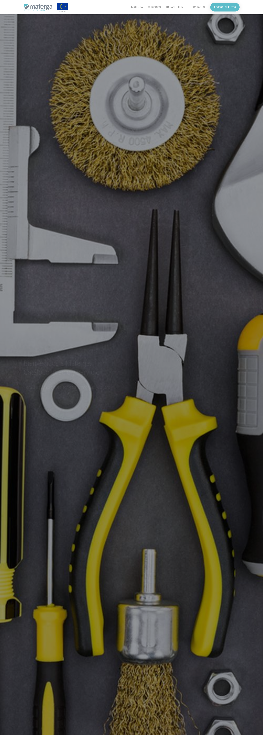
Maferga (137, 7)
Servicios (154, 7)
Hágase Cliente (176, 7)
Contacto (198, 7)
